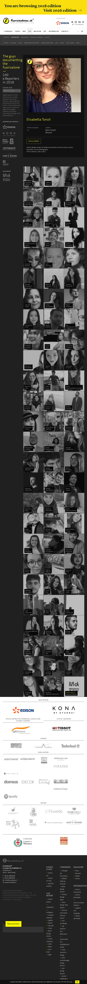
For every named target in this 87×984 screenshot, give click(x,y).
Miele (62, 43)
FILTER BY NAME (7, 87)
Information (54, 31)
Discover (77, 847)
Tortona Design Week (63, 870)
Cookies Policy (16, 873)
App (45, 31)
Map (24, 31)
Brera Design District (31, 43)
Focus (76, 844)
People (77, 849)
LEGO (57, 43)
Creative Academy (36, 37)
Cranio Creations (47, 43)
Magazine (37, 31)
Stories (77, 852)
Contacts (65, 31)
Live (29, 31)
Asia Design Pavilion (62, 944)
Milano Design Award (63, 970)
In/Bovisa (64, 965)
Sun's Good (70, 43)
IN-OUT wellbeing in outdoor (64, 952)
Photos (6, 37)
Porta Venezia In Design (63, 925)
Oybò (77, 43)
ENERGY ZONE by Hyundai (63, 854)
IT (78, 31)
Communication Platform (79, 876)
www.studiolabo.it (10, 856)
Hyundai (13, 43)
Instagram (25, 37)
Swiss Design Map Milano (64, 878)
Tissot (20, 43)
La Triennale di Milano (64, 960)
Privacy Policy (7, 873)
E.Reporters (15, 37)
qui (71, 982)
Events (17, 31)
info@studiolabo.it (11, 854)
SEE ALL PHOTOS (33, 141)
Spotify (47, 37)
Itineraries (8, 31)
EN (82, 31)
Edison (6, 43)
